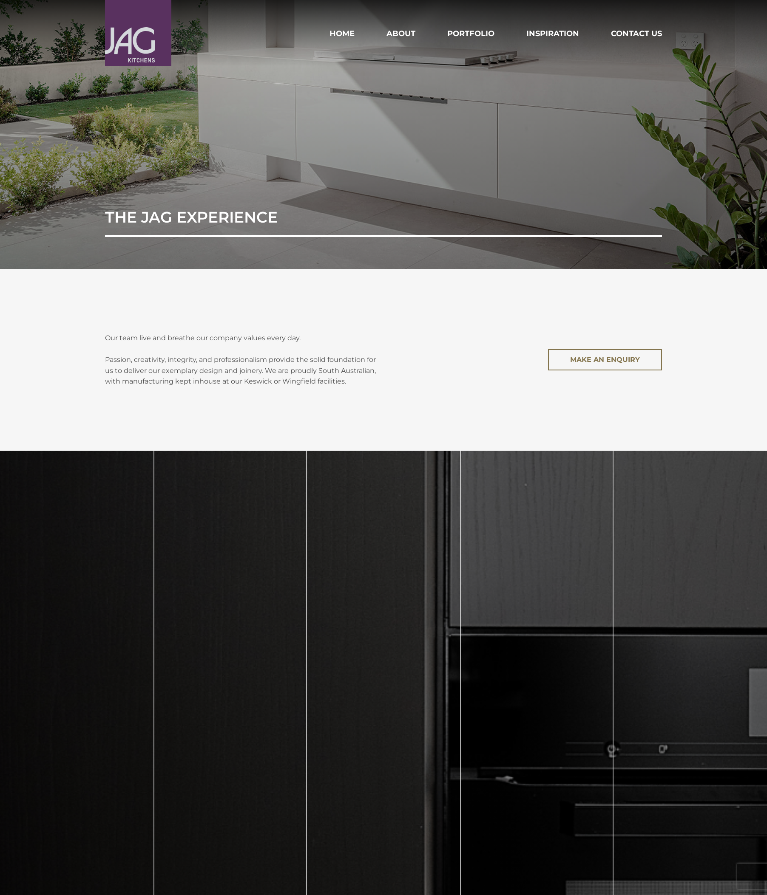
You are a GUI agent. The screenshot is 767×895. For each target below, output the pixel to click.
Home (342, 33)
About (400, 33)
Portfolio (470, 33)
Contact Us (636, 33)
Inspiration (552, 33)
